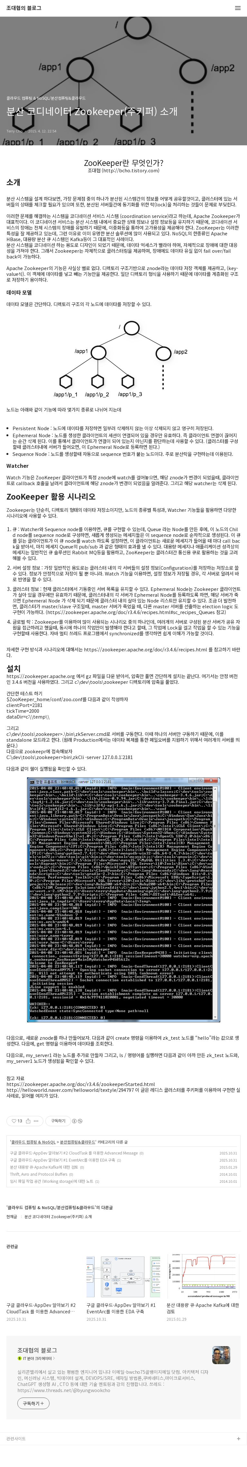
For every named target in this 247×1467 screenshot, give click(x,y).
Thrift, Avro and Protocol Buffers (38, 1174)
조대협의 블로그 (23, 8)
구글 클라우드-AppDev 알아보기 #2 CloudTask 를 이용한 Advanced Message (74, 1152)
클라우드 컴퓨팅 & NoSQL (33, 1142)
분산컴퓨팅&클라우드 (77, 1142)
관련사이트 (16, 1438)
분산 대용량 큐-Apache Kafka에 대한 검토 (44, 1167)
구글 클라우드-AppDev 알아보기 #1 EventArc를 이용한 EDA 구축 (62, 1160)
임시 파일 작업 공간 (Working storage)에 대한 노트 (51, 1181)
